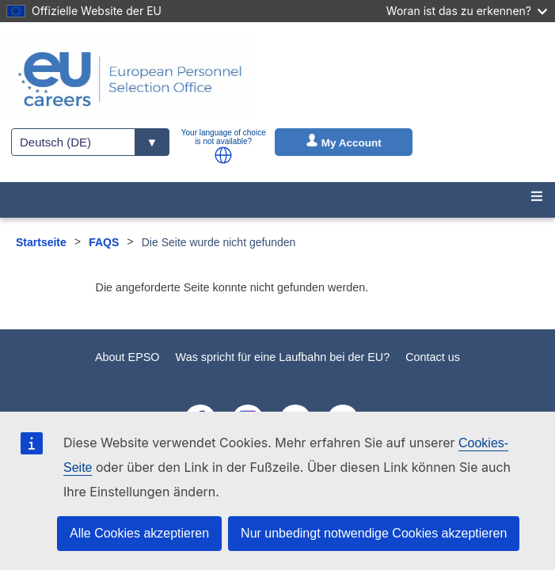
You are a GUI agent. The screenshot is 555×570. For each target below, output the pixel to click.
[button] (223, 155)
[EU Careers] (130, 79)
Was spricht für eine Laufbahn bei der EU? (283, 357)
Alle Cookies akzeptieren (139, 533)
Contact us (432, 357)
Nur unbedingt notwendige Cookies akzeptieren (374, 533)
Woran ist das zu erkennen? (466, 10)
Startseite (41, 242)
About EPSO (127, 357)
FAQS (104, 242)
